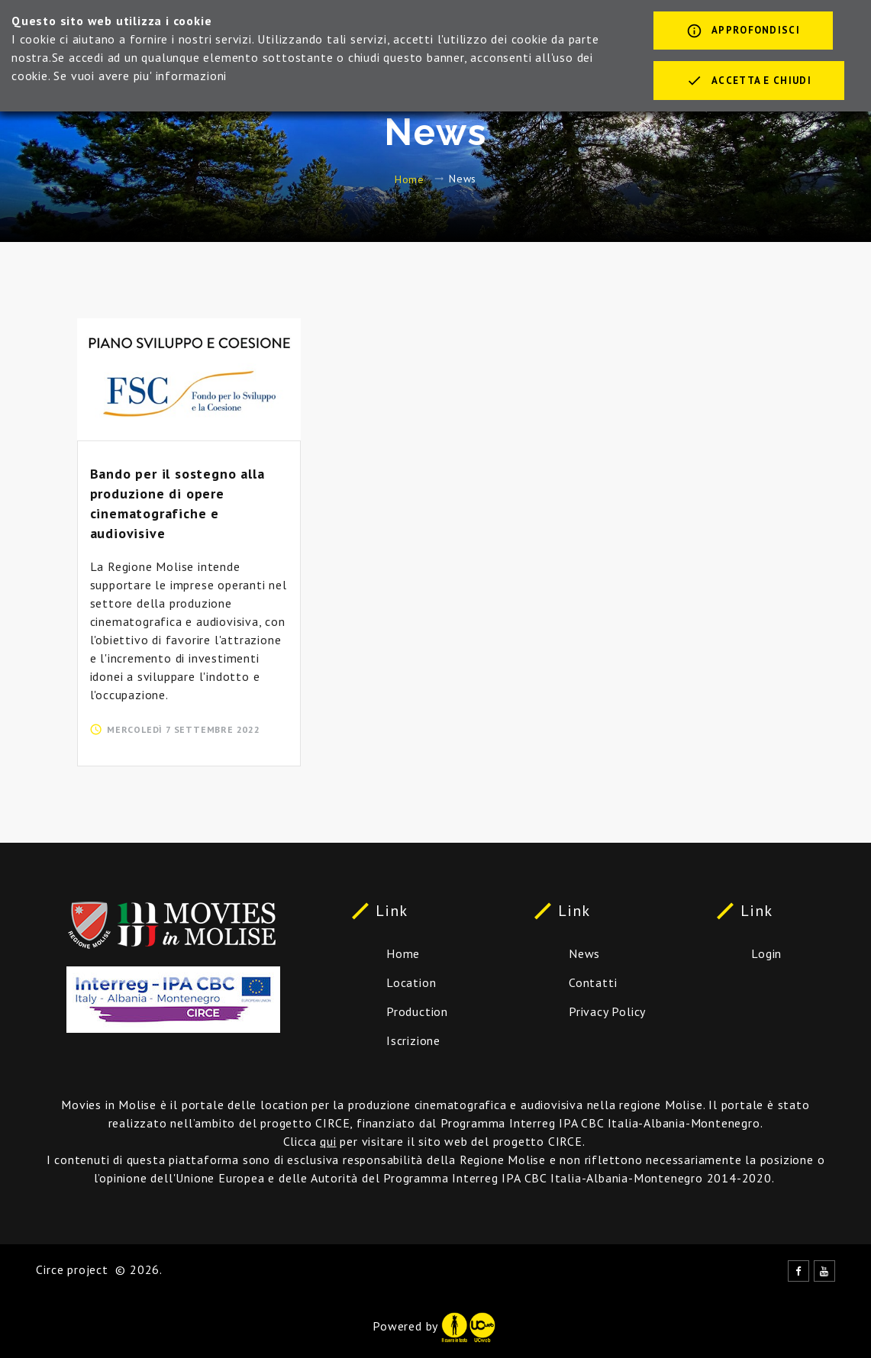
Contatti (593, 982)
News (584, 953)
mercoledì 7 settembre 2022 (183, 729)
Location (411, 982)
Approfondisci (743, 32)
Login (766, 953)
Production (417, 1011)
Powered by (434, 1326)
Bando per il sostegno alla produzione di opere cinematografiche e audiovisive (177, 503)
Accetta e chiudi (748, 82)
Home (409, 178)
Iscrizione (413, 1040)
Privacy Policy (607, 1011)
